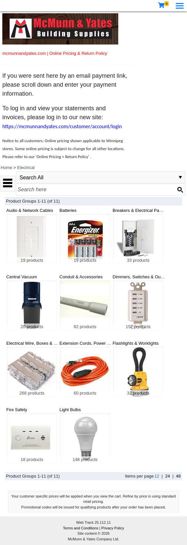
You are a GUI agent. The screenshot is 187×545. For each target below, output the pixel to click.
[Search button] (180, 190)
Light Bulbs (70, 409)
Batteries (67, 210)
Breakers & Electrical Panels (140, 210)
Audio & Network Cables (29, 210)
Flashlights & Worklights (135, 343)
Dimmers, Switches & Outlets (140, 276)
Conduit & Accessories (81, 276)
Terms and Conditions (81, 528)
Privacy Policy (112, 528)
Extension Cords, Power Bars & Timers (96, 343)
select (180, 177)
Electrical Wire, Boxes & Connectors (41, 343)
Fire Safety (16, 409)
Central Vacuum (21, 276)
